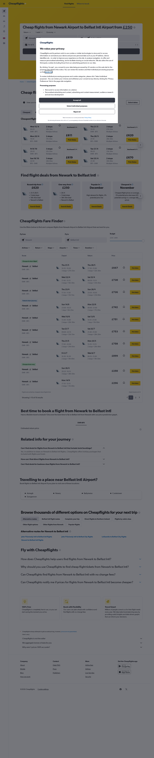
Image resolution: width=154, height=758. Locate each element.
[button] (77, 100)
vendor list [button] (48, 72)
